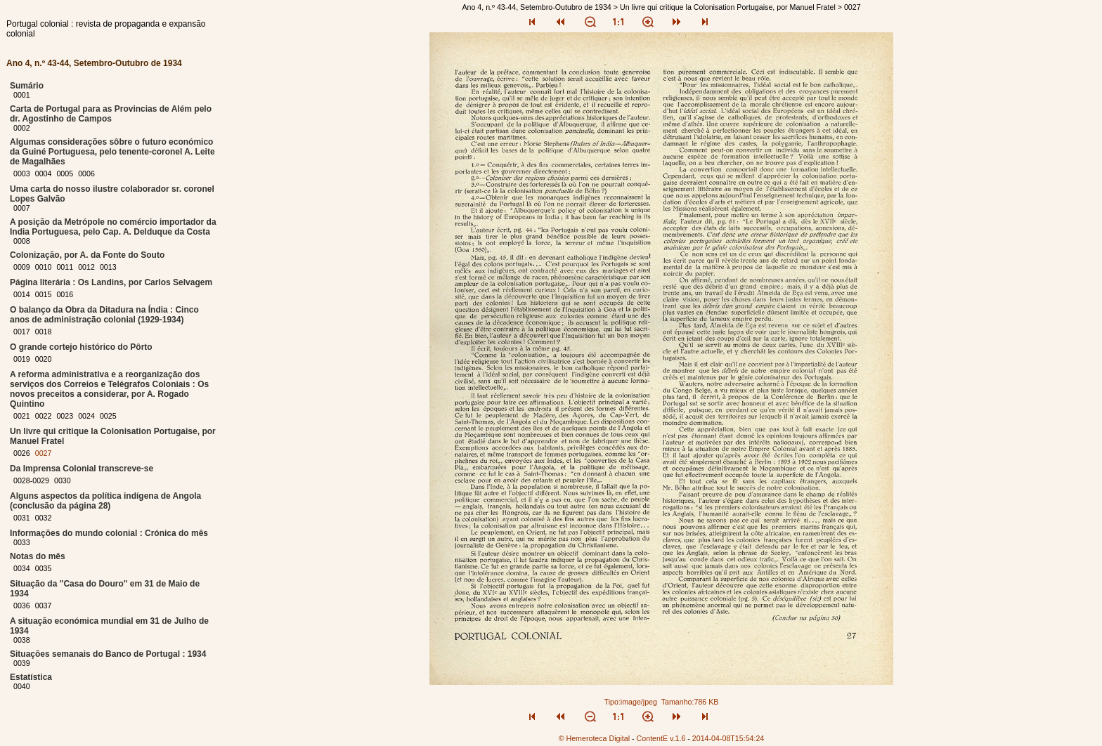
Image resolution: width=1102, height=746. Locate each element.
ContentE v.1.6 (661, 738)
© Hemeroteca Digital (594, 738)
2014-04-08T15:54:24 (728, 738)
